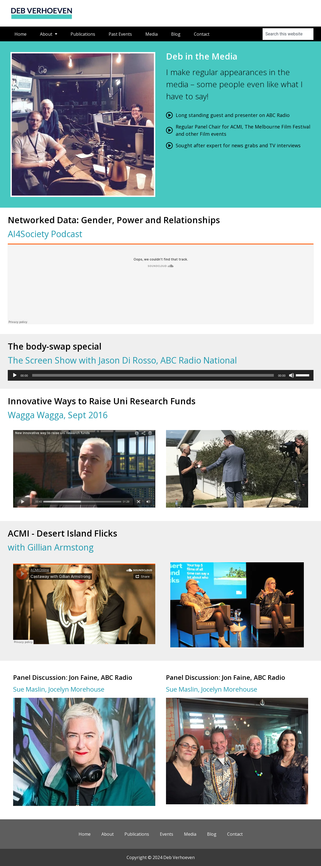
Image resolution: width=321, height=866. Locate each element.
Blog (175, 34)
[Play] (14, 375)
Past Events (120, 34)
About (48, 34)
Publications (83, 34)
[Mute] (291, 375)
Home (20, 34)
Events (166, 834)
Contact (201, 34)
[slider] (153, 375)
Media (151, 34)
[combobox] (288, 34)
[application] (160, 375)
